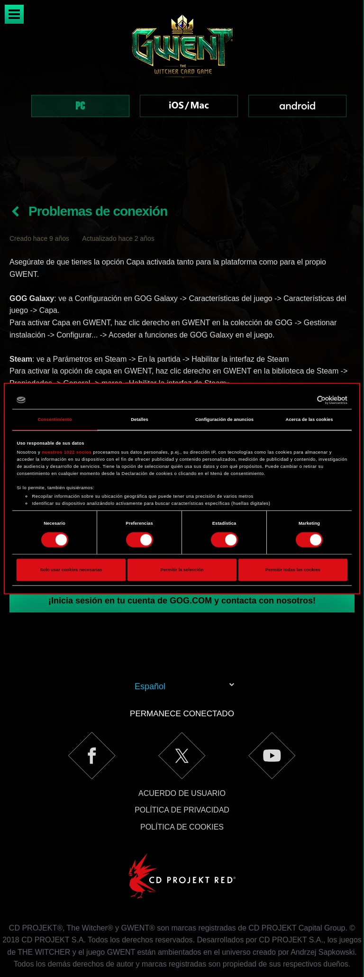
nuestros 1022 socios (66, 452)
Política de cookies (182, 793)
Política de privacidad (182, 776)
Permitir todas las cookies (292, 569)
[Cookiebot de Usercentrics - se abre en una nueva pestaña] (305, 400)
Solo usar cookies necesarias (71, 569)
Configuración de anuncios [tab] (224, 419)
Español (150, 652)
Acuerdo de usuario (182, 760)
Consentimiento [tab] (54, 419)
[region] (182, 78)
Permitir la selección (181, 569)
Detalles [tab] (139, 419)
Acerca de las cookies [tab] (309, 419)
